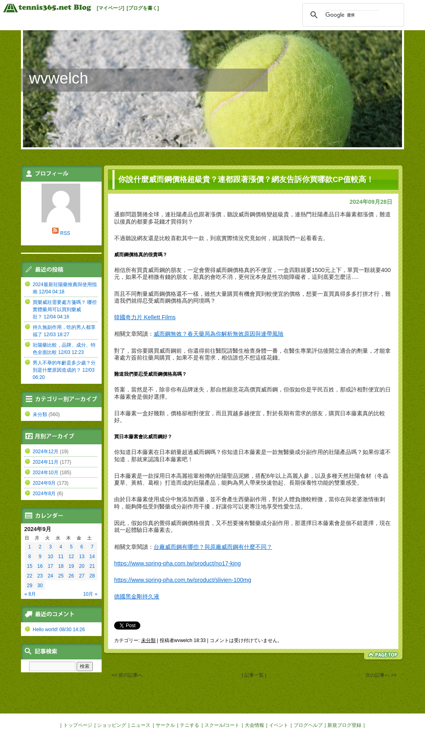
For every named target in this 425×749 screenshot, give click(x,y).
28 (92, 576)
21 (92, 566)
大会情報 (254, 725)
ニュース (140, 725)
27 (81, 576)
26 (71, 576)
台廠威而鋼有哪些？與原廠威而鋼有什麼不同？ (213, 547)
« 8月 (30, 594)
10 (50, 556)
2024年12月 (45, 451)
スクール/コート (222, 725)
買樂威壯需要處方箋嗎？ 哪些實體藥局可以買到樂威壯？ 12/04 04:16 (65, 309)
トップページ (77, 725)
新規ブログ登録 (344, 725)
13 (81, 556)
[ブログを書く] (143, 8)
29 (29, 585)
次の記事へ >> (380, 675)
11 (60, 556)
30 (40, 585)
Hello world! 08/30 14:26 (59, 629)
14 (92, 556)
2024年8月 (44, 493)
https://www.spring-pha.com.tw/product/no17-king (177, 563)
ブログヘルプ (308, 725)
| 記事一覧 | (254, 675)
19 (71, 566)
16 (40, 566)
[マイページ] (110, 8)
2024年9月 (44, 483)
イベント (278, 725)
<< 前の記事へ (126, 675)
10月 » (90, 594)
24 (50, 576)
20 (81, 566)
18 (60, 566)
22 (29, 576)
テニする (189, 725)
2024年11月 (45, 462)
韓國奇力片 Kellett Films (144, 317)
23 (40, 576)
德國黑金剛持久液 (136, 596)
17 (50, 566)
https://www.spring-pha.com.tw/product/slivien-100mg (182, 580)
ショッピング (111, 725)
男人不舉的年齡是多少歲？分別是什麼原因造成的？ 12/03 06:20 (64, 370)
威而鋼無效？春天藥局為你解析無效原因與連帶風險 (218, 334)
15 (29, 566)
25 (60, 576)
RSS (65, 233)
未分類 (148, 640)
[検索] (352, 15)
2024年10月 (45, 472)
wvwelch (58, 78)
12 (71, 556)
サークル (165, 725)
